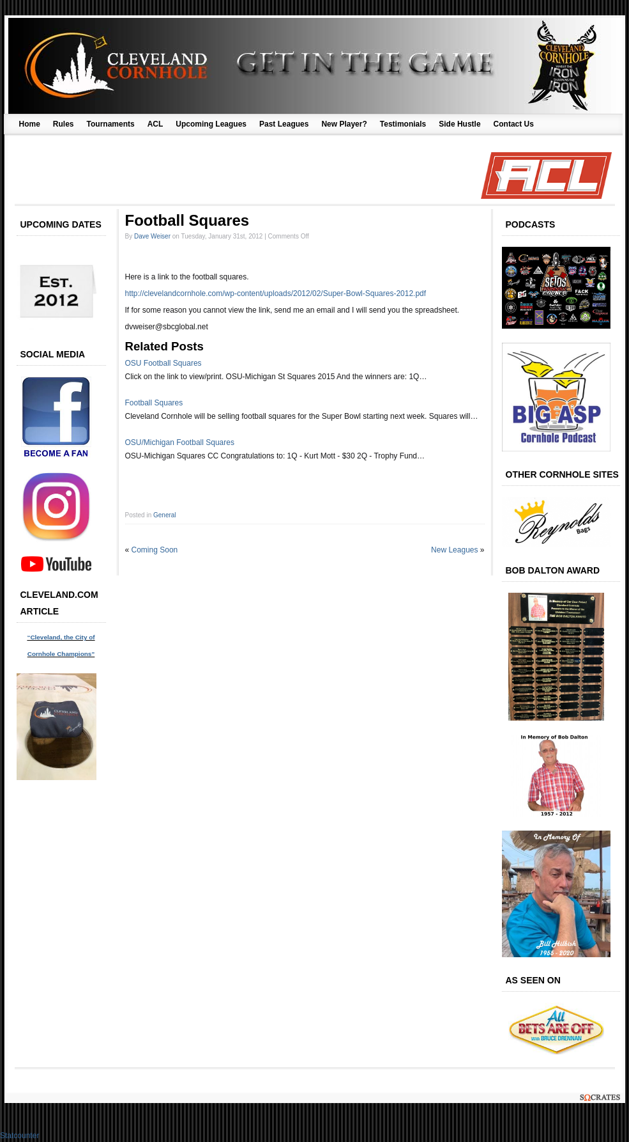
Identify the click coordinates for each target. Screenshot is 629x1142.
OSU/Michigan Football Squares (179, 442)
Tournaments (111, 124)
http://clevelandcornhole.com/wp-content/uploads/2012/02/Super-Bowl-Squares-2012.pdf (276, 293)
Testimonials (403, 124)
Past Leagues (283, 124)
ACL (155, 124)
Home (29, 124)
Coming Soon (155, 549)
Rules (63, 124)
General (164, 515)
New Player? (344, 124)
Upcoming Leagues (211, 124)
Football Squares (154, 402)
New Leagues (454, 549)
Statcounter (19, 1135)
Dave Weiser (152, 236)
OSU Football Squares (163, 363)
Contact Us (514, 124)
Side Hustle (459, 124)
